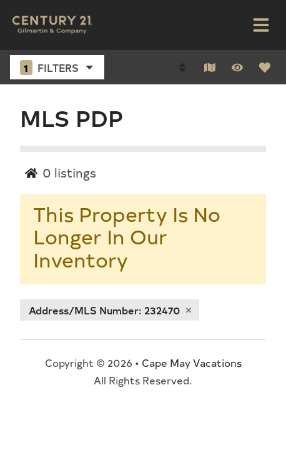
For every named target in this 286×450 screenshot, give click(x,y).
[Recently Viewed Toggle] (237, 67)
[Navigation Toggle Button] (261, 25)
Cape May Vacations (192, 362)
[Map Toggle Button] (210, 67)
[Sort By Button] (182, 67)
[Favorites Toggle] (265, 67)
